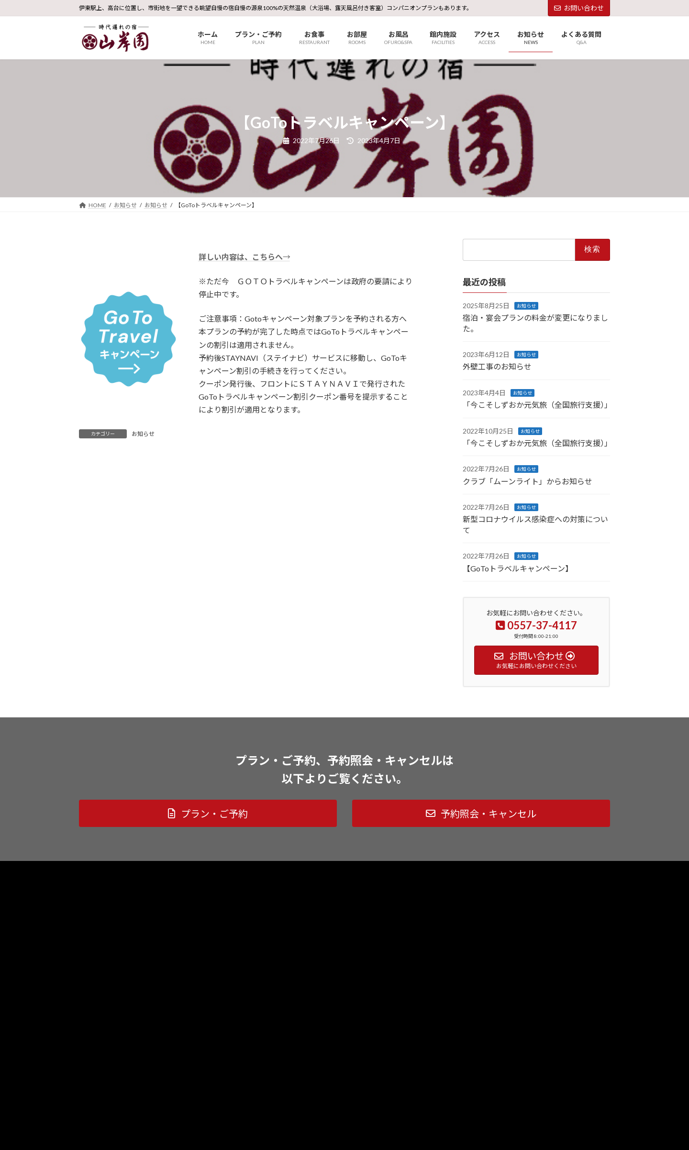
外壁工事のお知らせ (497, 366)
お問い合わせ (579, 8)
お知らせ (143, 433)
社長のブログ (234, 869)
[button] (208, 813)
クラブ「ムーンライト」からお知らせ (527, 480)
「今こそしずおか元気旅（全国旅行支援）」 (537, 404)
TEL (22, 1134)
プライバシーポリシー (116, 869)
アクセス (30, 1112)
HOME (29, 1101)
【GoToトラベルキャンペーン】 (518, 567)
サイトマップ (181, 869)
